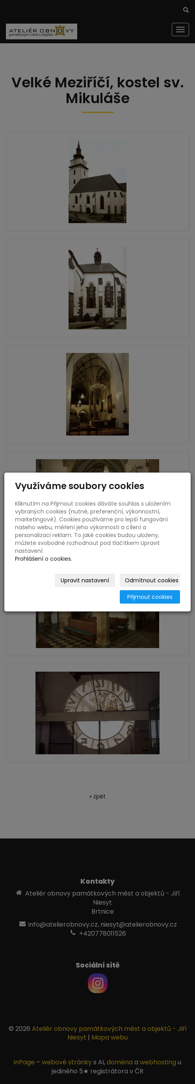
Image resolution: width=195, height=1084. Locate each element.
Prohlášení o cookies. (43, 559)
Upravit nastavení (85, 580)
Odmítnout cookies (151, 580)
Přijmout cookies (150, 597)
